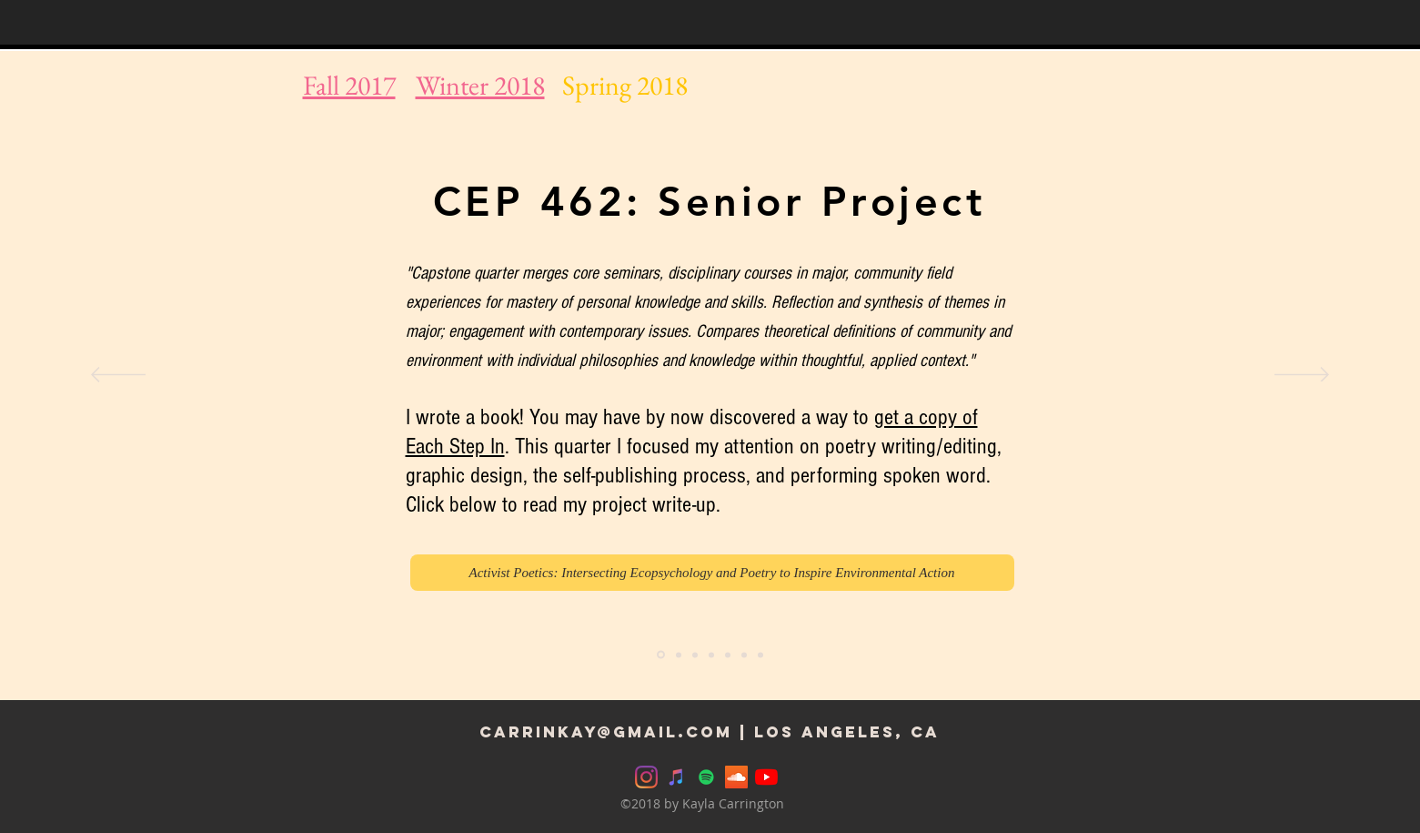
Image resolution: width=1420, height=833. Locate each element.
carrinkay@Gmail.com (605, 732)
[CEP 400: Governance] (744, 654)
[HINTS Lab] (727, 654)
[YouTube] (766, 777)
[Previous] (118, 376)
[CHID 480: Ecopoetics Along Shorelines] (678, 654)
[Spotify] (706, 777)
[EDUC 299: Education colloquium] (711, 654)
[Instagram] (646, 777)
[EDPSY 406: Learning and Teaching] (695, 654)
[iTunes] (676, 777)
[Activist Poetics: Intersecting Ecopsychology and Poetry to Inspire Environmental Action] (712, 572)
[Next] (1301, 376)
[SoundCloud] (736, 777)
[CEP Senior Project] (661, 655)
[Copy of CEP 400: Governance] (760, 654)
